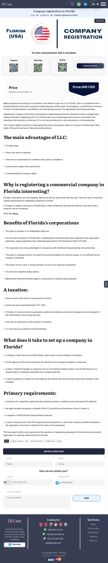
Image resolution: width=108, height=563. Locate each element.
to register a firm (50, 441)
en (93, 4)
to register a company (17, 441)
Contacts (93, 536)
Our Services (93, 528)
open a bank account (37, 441)
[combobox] (7, 482)
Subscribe (15, 544)
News (93, 524)
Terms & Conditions (59, 555)
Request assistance (93, 66)
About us (93, 540)
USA (27, 441)
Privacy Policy (47, 555)
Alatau (15, 213)
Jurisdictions (93, 532)
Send (86, 498)
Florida (59, 441)
